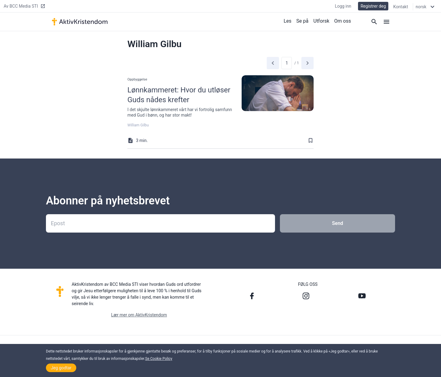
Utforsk (321, 21)
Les (287, 21)
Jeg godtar (61, 367)
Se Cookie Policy (158, 358)
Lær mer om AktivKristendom (139, 314)
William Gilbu (138, 125)
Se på (302, 21)
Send (337, 223)
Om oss (342, 21)
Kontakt (400, 6)
